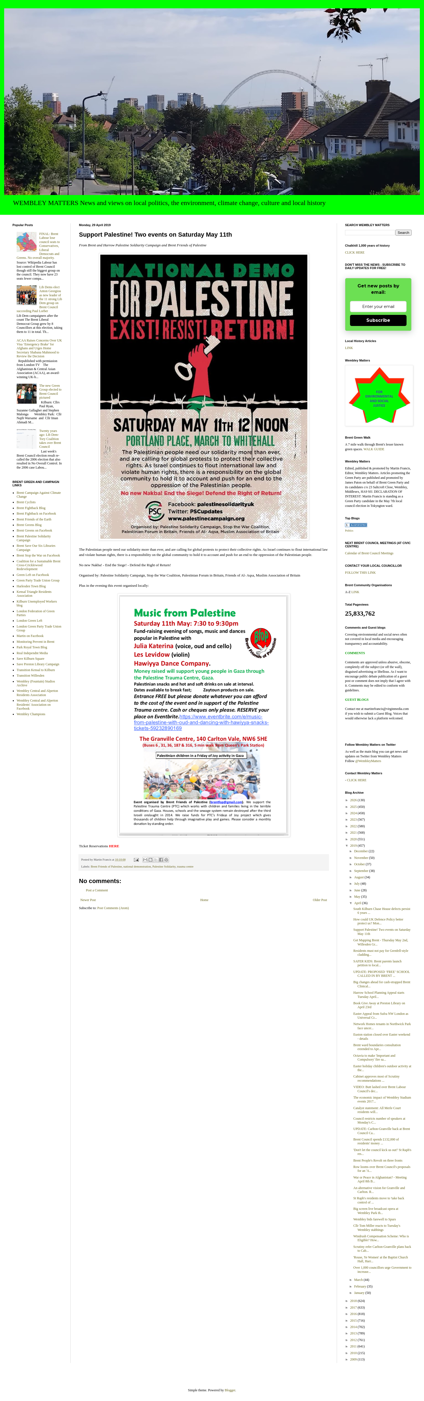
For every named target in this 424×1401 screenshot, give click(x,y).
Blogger (230, 1390)
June (357, 890)
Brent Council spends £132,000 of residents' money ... (376, 1141)
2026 (354, 800)
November (361, 858)
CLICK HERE (354, 252)
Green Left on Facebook (33, 575)
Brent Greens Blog (29, 525)
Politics (349, 530)
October (360, 864)
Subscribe (378, 320)
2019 (354, 846)
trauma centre (185, 866)
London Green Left (29, 621)
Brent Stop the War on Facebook (38, 555)
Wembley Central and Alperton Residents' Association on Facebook (37, 704)
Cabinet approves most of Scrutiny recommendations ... (376, 1078)
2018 (354, 1301)
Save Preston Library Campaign (38, 664)
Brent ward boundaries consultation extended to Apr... (377, 1047)
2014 (354, 1327)
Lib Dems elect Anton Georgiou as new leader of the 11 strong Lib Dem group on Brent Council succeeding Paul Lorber (39, 299)
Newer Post (88, 900)
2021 (354, 832)
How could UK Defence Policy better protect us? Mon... (378, 921)
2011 (354, 1346)
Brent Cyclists (26, 502)
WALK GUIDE (374, 449)
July (357, 884)
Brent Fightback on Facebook (36, 513)
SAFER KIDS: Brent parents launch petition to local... (377, 963)
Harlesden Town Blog (31, 586)
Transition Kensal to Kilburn (36, 670)
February (360, 1286)
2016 (354, 1314)
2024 (354, 813)
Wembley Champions (31, 714)
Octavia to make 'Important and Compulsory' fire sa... (374, 1057)
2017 (354, 1307)
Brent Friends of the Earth (34, 519)
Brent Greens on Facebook (34, 530)
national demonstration (137, 866)
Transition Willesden (30, 675)
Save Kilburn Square (30, 659)
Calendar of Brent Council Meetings (369, 553)
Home (204, 900)
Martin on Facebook (30, 636)
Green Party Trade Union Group (38, 580)
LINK (349, 348)
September (361, 871)
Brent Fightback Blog (31, 508)
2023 (354, 819)
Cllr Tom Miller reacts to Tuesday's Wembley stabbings (376, 1227)
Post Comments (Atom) (113, 908)
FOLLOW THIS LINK (360, 573)
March (359, 1280)
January (359, 1293)
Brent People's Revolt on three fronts (377, 1160)
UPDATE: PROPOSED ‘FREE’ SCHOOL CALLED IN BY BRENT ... (381, 974)
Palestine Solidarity (164, 866)
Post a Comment (97, 890)
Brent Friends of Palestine (106, 866)
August (359, 877)
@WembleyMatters (368, 761)
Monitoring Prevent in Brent (35, 642)
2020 (354, 839)
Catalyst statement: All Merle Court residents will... (377, 1110)
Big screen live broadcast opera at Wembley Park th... (375, 1211)
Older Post (320, 900)
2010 (354, 1353)
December (361, 851)
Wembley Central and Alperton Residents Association (37, 693)
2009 (354, 1359)
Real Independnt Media (32, 653)
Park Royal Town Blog (32, 647)
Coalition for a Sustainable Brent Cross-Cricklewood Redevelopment (38, 565)
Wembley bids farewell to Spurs (374, 1219)
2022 (354, 826)
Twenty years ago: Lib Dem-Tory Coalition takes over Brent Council (50, 439)
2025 (354, 807)
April (358, 903)
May (357, 897)
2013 (354, 1333)
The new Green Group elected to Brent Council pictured (50, 391)
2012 (354, 1340)
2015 (354, 1320)
